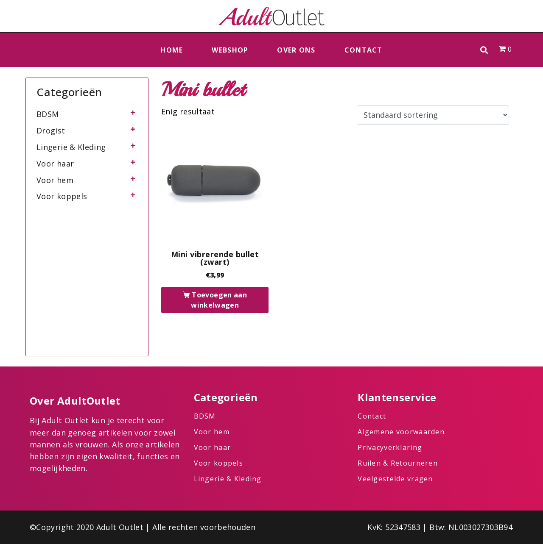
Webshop (230, 50)
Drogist (50, 130)
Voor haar (55, 163)
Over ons (296, 50)
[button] (484, 50)
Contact (363, 50)
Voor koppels (61, 196)
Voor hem (54, 180)
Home (171, 50)
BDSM (47, 114)
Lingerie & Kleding (71, 147)
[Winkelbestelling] (433, 115)
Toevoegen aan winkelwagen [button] (219, 300)
